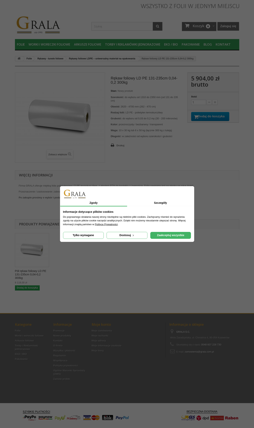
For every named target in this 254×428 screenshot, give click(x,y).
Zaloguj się (228, 26)
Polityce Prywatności (106, 224)
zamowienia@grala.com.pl (199, 351)
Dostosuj (127, 235)
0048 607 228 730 (211, 344)
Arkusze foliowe (87, 44)
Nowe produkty (62, 335)
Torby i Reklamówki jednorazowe (132, 44)
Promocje (59, 330)
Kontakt (223, 44)
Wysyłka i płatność (64, 350)
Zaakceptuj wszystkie (170, 235)
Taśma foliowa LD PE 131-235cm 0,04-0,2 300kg (32, 272)
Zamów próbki (61, 378)
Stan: (114, 90)
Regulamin (59, 355)
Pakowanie (191, 44)
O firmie (58, 345)
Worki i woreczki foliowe (49, 44)
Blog (208, 44)
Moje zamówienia (102, 330)
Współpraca (60, 360)
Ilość (194, 96)
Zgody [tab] (94, 202)
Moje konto (101, 324)
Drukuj (120, 145)
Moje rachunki (100, 335)
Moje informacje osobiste (107, 345)
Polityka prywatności (65, 365)
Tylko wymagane (83, 235)
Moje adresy (99, 340)
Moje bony (98, 350)
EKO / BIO (171, 44)
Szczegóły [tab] (160, 202)
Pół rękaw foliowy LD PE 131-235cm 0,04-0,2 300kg (68, 274)
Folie (21, 44)
